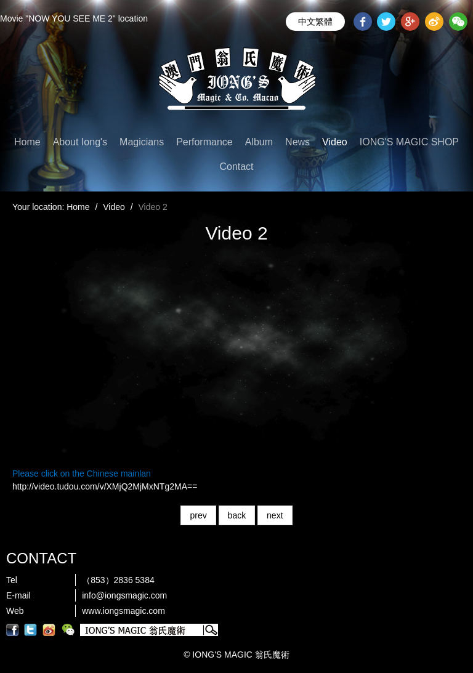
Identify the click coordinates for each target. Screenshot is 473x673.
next (275, 515)
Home (27, 142)
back (237, 515)
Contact (236, 166)
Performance (204, 142)
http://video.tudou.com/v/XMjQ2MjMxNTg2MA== (104, 486)
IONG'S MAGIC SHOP (409, 142)
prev (198, 515)
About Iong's (80, 142)
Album (259, 142)
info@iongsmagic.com (124, 595)
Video (334, 142)
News (297, 142)
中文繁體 (315, 21)
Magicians (141, 142)
